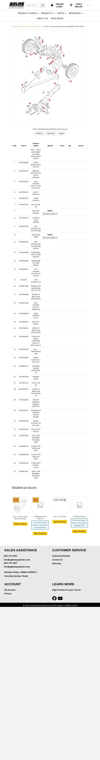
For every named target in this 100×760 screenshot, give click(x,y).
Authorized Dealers (61, 556)
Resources (75, 13)
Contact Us (57, 559)
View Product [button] (40, 533)
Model (50, 211)
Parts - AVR (40, 26)
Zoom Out (51, 133)
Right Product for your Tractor (66, 590)
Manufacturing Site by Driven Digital (47, 605)
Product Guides (27, 13)
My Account (10, 590)
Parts (60, 13)
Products (47, 13)
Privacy (7, 593)
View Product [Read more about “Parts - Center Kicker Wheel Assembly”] (20, 524)
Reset (61, 133)
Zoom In (39, 133)
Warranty (56, 563)
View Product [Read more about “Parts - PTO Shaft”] (60, 522)
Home (14, 26)
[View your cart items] (89, 5)
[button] (38, 13)
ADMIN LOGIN (71, 605)
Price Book (57, 18)
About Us (42, 18)
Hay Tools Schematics (29, 26)
